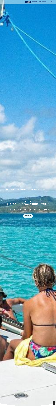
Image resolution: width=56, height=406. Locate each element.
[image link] (28, 1)
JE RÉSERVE (28, 216)
